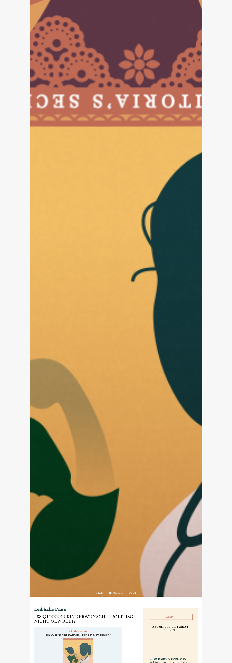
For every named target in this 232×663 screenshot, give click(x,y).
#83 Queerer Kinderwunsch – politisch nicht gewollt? (85, 619)
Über (132, 592)
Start (100, 592)
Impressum (117, 592)
